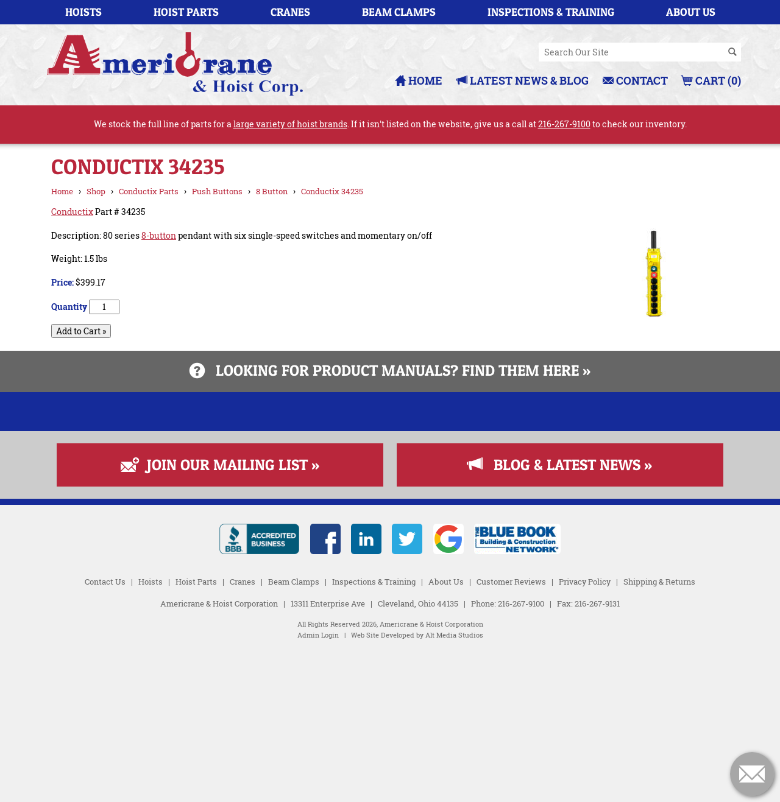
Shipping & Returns (659, 729)
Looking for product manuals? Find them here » (390, 370)
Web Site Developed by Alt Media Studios (417, 783)
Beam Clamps (399, 11)
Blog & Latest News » (559, 612)
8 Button (272, 191)
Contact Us (105, 729)
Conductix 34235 (332, 191)
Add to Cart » (81, 331)
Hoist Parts (186, 11)
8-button (158, 235)
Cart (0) (711, 80)
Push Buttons (217, 191)
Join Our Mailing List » (220, 612)
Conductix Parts (149, 191)
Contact (635, 80)
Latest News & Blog (522, 80)
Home (418, 80)
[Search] (732, 52)
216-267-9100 (564, 124)
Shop (96, 191)
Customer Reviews (511, 729)
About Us (690, 11)
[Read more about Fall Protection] (390, 559)
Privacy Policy (585, 729)
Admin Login (318, 783)
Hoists (83, 11)
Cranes (290, 11)
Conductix (72, 211)
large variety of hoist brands (290, 124)
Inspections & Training (551, 11)
